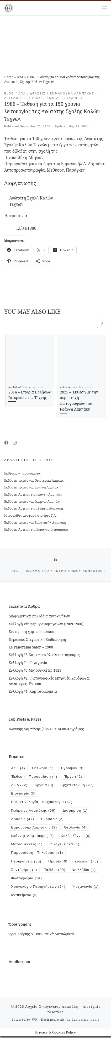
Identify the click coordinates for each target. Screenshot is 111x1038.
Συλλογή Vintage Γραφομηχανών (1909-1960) (46, 624)
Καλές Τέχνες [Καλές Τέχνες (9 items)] (76, 837)
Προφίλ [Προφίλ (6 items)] (58, 862)
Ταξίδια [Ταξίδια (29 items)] (55, 871)
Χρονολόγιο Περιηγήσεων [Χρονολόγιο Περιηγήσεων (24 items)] (38, 888)
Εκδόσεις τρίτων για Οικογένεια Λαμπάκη (35, 480)
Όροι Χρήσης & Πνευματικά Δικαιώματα (41, 935)
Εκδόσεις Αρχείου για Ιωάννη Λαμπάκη (33, 494)
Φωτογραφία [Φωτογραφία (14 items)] (26, 879)
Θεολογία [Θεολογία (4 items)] (75, 828)
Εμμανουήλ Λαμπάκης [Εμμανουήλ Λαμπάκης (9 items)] (34, 828)
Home (8, 77)
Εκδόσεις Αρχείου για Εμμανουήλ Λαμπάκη (36, 529)
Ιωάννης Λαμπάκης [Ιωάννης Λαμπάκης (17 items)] (32, 837)
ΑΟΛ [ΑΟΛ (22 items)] (19, 785)
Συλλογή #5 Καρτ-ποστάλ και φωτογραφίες (44, 655)
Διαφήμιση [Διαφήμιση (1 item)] (75, 811)
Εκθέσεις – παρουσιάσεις (22, 473)
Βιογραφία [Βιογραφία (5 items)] (23, 794)
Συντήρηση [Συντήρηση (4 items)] (24, 871)
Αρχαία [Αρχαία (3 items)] (44, 785)
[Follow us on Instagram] (15, 443)
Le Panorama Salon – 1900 (31, 647)
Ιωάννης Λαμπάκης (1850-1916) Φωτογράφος (46, 729)
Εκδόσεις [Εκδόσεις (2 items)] (52, 820)
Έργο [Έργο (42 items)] (74, 777)
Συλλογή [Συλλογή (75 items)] (87, 862)
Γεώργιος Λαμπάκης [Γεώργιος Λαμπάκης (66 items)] (33, 811)
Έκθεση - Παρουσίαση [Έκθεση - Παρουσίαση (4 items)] (34, 777)
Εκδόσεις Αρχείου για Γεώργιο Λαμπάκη (33, 508)
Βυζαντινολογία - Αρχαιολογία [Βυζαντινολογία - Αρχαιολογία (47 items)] (42, 803)
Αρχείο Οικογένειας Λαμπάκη (51, 1007)
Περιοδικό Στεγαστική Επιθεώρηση (37, 639)
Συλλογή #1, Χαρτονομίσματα (33, 691)
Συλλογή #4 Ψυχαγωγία (28, 663)
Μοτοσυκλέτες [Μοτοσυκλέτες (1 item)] (27, 845)
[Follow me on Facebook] (6, 443)
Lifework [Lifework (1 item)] (43, 768)
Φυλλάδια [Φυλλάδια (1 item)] (85, 871)
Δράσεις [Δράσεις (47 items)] (22, 820)
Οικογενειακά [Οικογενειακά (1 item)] (65, 845)
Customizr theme (85, 1021)
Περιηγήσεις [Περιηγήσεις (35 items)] (26, 862)
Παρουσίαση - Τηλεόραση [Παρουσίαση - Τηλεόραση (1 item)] (37, 854)
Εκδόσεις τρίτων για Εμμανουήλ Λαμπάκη (35, 522)
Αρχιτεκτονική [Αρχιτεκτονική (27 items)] (77, 785)
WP (34, 1021)
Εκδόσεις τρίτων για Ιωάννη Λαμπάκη (32, 487)
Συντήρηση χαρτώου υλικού (31, 632)
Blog (20, 77)
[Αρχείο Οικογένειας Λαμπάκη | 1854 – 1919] (8, 7)
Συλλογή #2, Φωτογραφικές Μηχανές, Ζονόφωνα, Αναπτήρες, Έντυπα (49, 681)
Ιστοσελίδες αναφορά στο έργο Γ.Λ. (30, 515)
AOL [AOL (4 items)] (18, 768)
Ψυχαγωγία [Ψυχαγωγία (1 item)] (24, 897)
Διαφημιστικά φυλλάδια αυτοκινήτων (39, 616)
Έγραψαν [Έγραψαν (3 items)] (72, 768)
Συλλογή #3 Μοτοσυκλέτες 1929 (35, 670)
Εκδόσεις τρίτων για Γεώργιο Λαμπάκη (32, 501)
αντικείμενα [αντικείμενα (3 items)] (58, 897)
